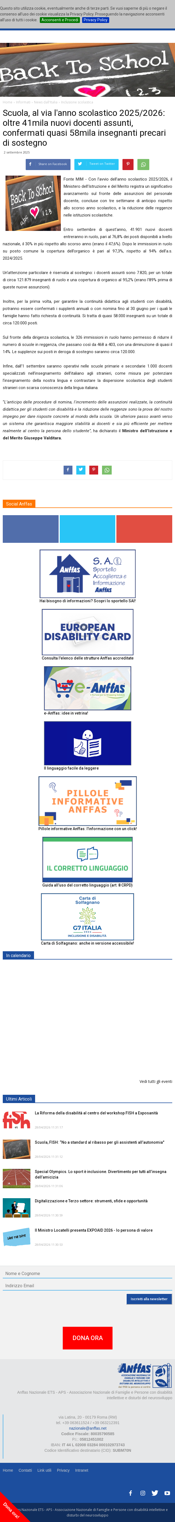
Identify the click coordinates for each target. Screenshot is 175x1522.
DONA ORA (87, 1338)
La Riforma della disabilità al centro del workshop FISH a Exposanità (96, 1113)
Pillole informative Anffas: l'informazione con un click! (87, 829)
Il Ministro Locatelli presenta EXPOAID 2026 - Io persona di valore (94, 1230)
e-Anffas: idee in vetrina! (66, 713)
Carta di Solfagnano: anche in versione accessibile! (87, 943)
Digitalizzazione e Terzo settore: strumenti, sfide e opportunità (91, 1201)
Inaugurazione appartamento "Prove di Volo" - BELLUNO (87, 1054)
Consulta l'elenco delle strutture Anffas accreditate (88, 658)
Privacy (63, 1470)
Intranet (81, 1470)
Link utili (44, 1470)
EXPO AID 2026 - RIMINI (57, 968)
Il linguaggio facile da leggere (71, 768)
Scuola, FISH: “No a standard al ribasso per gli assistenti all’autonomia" (99, 1142)
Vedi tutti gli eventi (156, 1081)
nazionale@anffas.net (87, 1428)
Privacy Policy (96, 20)
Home (8, 1470)
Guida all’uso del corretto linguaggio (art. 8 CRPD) (87, 885)
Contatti (25, 1470)
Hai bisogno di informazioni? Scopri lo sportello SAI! (88, 601)
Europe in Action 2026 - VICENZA (65, 1025)
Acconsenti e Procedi (59, 20)
